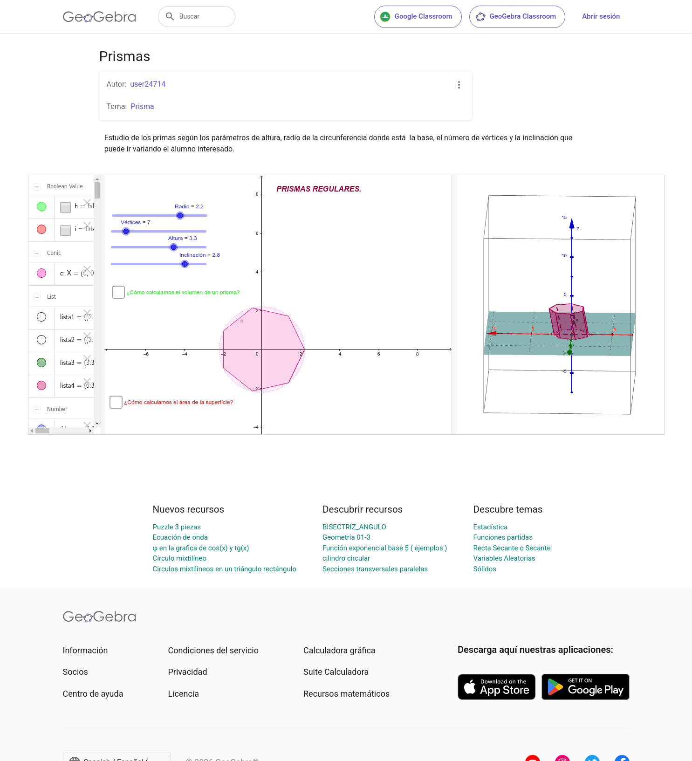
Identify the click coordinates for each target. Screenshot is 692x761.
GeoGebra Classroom (515, 16)
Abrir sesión (601, 16)
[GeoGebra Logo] (99, 16)
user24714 (147, 84)
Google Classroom (416, 16)
